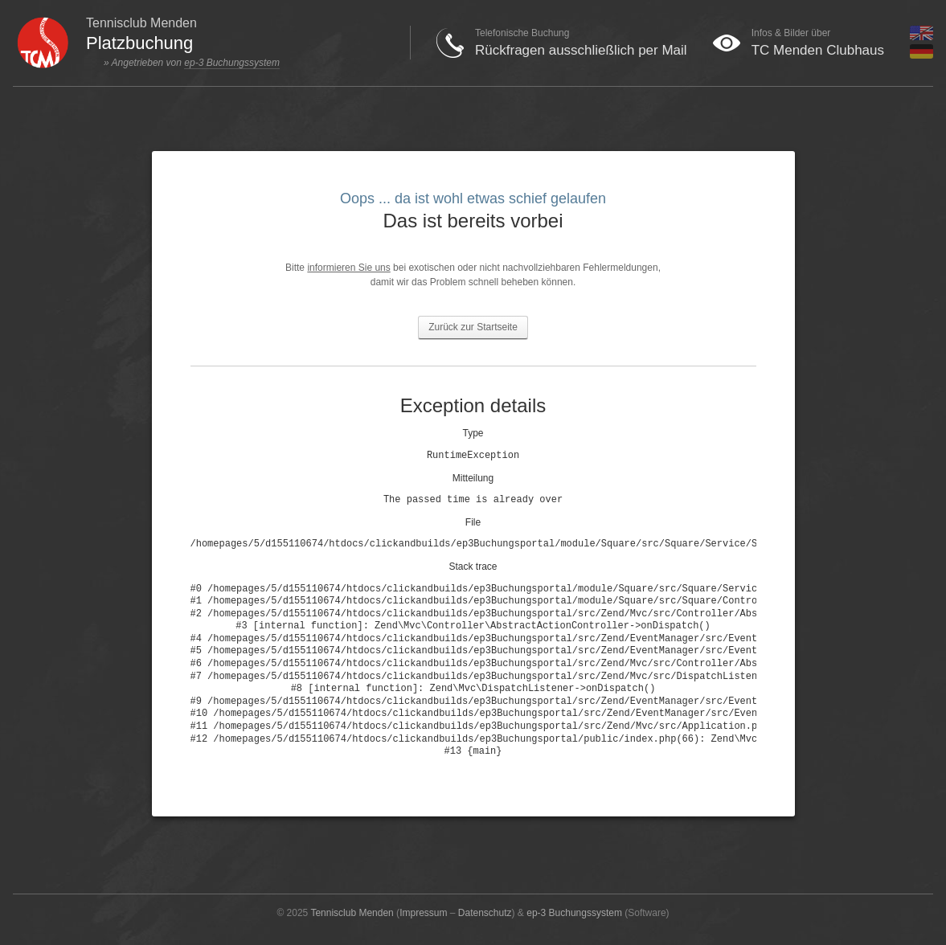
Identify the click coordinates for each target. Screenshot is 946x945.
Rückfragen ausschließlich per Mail (581, 50)
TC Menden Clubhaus (817, 50)
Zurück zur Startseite (473, 327)
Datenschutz (485, 912)
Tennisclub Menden (351, 912)
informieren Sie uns (348, 267)
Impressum (423, 912)
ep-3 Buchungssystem (232, 62)
